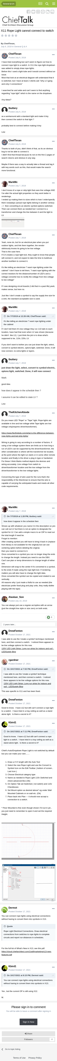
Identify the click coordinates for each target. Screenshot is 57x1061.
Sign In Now (28, 1022)
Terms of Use (19, 1058)
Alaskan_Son (16, 597)
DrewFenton (15, 631)
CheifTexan (9, 43)
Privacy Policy (35, 1058)
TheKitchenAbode (19, 412)
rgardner (14, 660)
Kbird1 (12, 722)
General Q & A (20, 46)
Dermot (13, 907)
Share (28, 1033)
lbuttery (13, 108)
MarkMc (13, 182)
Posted (17, 57)
